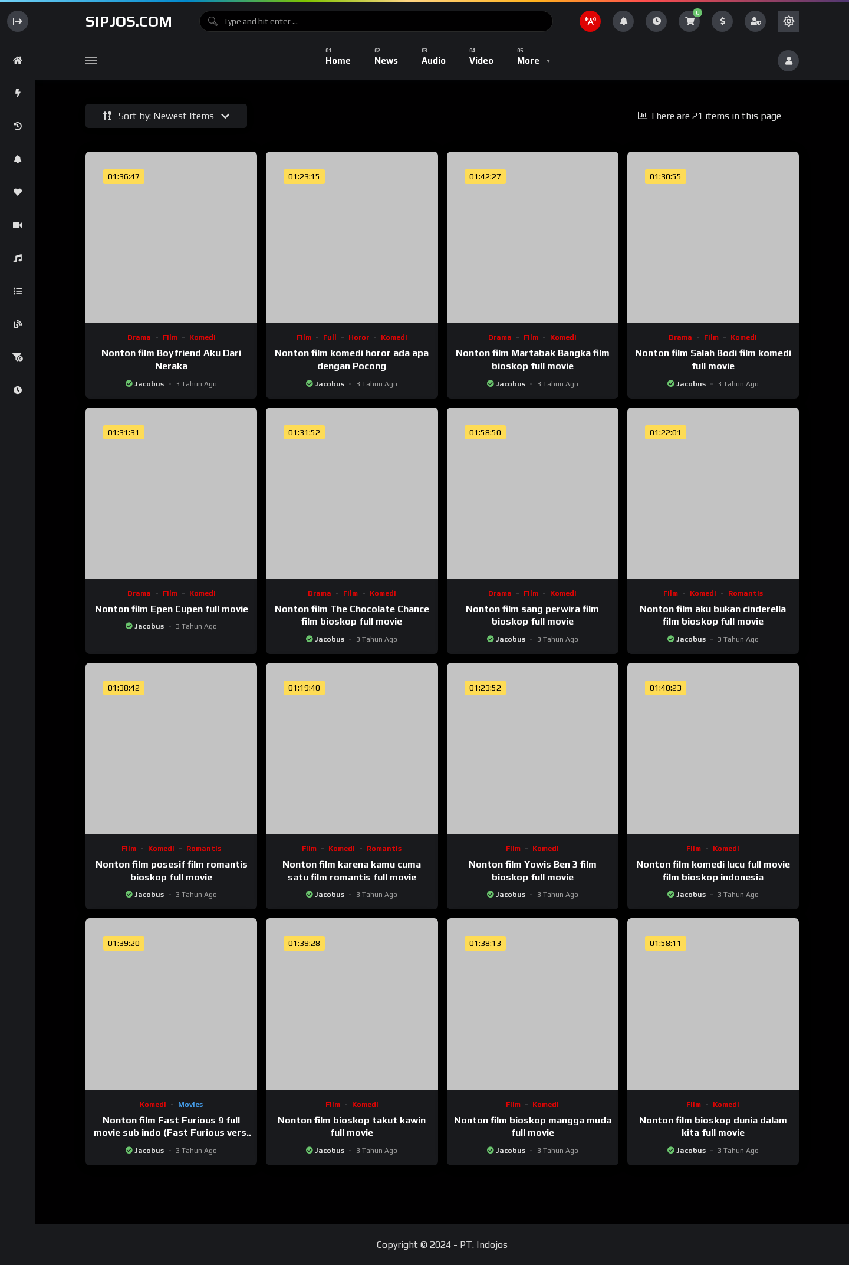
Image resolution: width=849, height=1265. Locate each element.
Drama (139, 337)
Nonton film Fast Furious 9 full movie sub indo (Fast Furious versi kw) (171, 1133)
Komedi (202, 337)
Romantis (745, 593)
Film (170, 337)
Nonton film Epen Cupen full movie (171, 609)
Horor (358, 337)
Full (330, 337)
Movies (190, 1104)
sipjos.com (128, 21)
